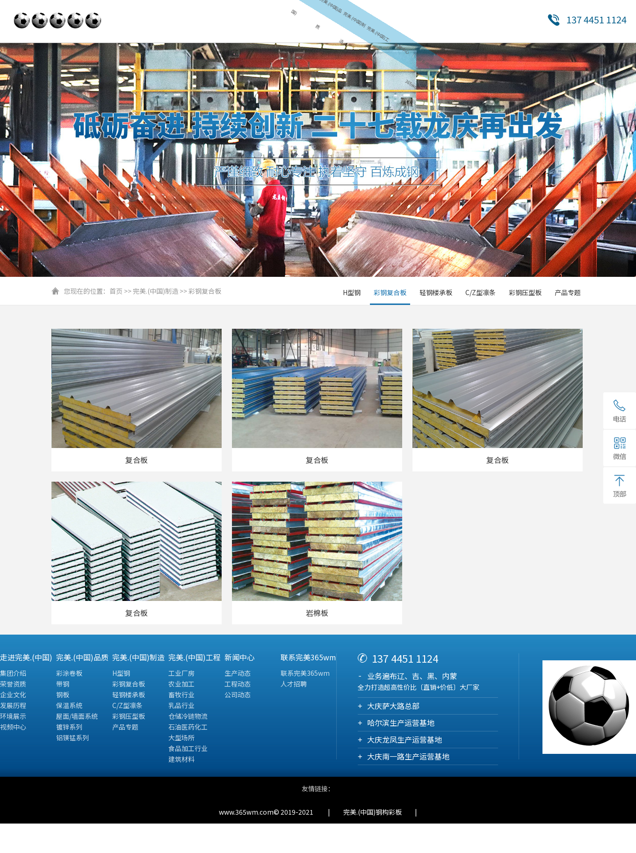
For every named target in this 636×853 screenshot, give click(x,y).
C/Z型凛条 (480, 293)
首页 (116, 292)
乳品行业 (181, 706)
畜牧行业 (181, 696)
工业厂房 (181, 674)
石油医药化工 (188, 728)
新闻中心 (395, 50)
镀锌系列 (69, 728)
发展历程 (13, 706)
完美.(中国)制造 (155, 292)
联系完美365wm (305, 674)
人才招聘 (294, 685)
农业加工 (181, 685)
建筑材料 (181, 760)
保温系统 (69, 706)
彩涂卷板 (69, 674)
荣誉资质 (13, 685)
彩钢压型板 (525, 293)
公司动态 (237, 696)
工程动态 (237, 685)
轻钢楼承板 (435, 293)
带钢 (62, 685)
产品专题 (568, 293)
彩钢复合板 (204, 292)
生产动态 (237, 674)
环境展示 (13, 717)
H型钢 (352, 293)
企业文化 (13, 696)
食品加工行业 (188, 749)
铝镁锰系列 (72, 739)
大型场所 (181, 739)
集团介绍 (13, 674)
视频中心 (13, 728)
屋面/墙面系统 (77, 717)
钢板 (62, 696)
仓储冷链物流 (188, 717)
